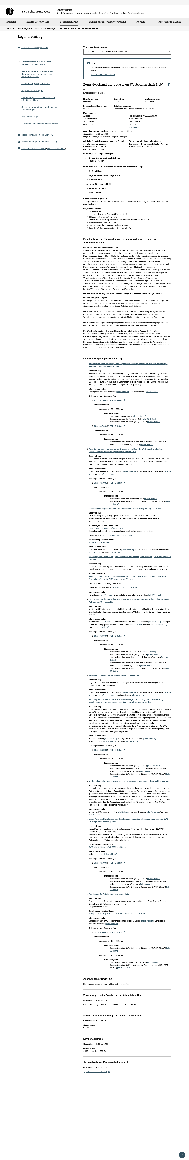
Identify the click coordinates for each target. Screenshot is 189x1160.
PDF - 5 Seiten (115, 636)
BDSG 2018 (93, 542)
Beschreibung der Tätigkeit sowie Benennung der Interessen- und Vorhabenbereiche (37, 74)
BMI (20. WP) (114, 535)
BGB (109, 914)
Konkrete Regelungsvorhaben (35, 83)
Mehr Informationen (56, 148)
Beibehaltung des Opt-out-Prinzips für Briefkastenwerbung (114, 675)
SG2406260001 (100, 932)
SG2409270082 (100, 400)
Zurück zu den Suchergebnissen (33, 48)
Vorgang (107, 528)
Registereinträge (69, 22)
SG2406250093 (100, 750)
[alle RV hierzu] (122, 392)
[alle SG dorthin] (139, 416)
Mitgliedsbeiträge (29, 117)
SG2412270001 (100, 426)
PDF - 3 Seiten (115, 483)
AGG (91, 914)
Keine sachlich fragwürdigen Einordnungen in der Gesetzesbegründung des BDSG (125, 508)
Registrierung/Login (169, 23)
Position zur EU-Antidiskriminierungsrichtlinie (109, 894)
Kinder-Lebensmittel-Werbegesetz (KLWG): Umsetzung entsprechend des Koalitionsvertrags (129, 781)
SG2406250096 (100, 863)
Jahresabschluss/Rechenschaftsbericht (40, 124)
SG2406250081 (100, 483)
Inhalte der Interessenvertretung (107, 23)
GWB (91, 847)
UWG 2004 (111, 847)
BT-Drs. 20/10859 (96, 528)
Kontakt (140, 23)
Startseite (11, 23)
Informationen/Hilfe (37, 23)
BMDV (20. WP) (119, 588)
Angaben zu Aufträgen (32, 90)
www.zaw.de (134, 127)
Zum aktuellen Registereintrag (103, 75)
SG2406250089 (100, 636)
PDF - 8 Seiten (115, 932)
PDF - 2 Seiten (115, 400)
